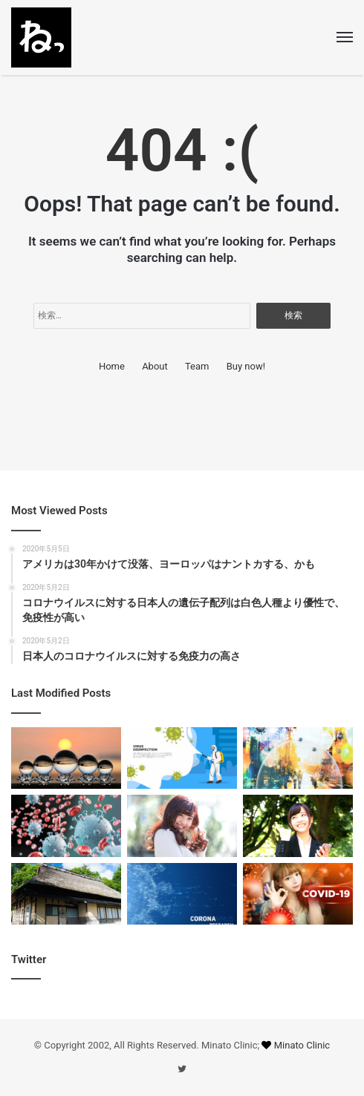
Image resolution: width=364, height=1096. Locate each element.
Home (112, 366)
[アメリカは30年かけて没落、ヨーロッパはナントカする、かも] (182, 758)
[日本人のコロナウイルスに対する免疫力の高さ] (298, 758)
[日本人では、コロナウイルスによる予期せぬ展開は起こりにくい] (182, 825)
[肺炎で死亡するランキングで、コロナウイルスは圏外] (298, 894)
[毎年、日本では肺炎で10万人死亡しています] (298, 825)
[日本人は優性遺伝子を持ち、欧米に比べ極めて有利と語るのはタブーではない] (182, 894)
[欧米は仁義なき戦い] (66, 758)
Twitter (28, 959)
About (155, 366)
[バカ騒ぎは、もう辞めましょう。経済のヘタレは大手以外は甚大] (66, 894)
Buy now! (246, 366)
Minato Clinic (302, 1045)
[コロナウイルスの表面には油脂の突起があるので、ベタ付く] (66, 825)
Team (197, 366)
